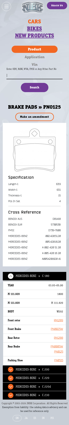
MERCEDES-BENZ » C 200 (32, 369)
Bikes (34, 28)
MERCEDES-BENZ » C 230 (32, 395)
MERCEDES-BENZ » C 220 (32, 378)
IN (43, 418)
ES (34, 418)
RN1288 (58, 338)
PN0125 (58, 352)
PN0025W (57, 329)
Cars (34, 21)
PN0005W (57, 346)
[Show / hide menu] (6, 6)
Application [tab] (35, 57)
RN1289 (58, 320)
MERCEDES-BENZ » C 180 (32, 276)
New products (34, 35)
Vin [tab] (35, 64)
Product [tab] (34, 49)
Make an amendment (34, 116)
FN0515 (58, 360)
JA (26, 418)
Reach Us (57, 5)
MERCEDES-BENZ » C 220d (33, 387)
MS (52, 418)
